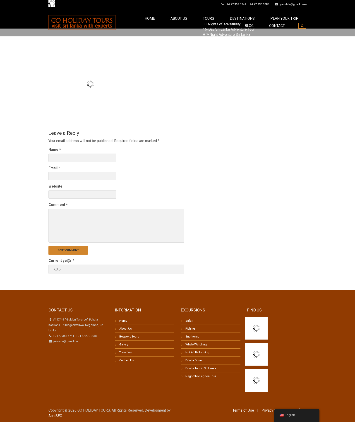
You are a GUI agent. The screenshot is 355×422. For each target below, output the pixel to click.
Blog (260, 22)
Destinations (201, 22)
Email (54, 168)
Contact (280, 22)
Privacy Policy (272, 410)
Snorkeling (192, 336)
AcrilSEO (55, 416)
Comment (58, 205)
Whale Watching (196, 344)
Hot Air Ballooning (197, 352)
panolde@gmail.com (66, 341)
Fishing (190, 328)
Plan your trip (234, 22)
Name (54, 149)
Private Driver (193, 360)
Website (55, 186)
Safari (189, 320)
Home (132, 22)
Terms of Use (243, 410)
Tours (176, 22)
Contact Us (126, 360)
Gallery (123, 344)
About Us (125, 328)
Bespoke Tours (129, 336)
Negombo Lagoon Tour (200, 376)
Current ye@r (61, 260)
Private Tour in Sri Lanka (200, 368)
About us (154, 22)
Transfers (125, 352)
